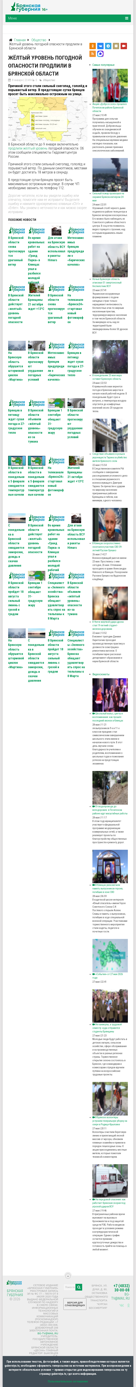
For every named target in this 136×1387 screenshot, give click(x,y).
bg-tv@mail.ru (48, 1333)
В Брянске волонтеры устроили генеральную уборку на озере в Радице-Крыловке (109, 1121)
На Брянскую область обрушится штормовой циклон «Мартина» (16, 366)
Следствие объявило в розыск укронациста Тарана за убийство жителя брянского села (109, 457)
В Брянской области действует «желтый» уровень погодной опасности (16, 308)
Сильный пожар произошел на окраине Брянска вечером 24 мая (108, 197)
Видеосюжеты (100, 674)
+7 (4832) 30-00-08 (122, 1288)
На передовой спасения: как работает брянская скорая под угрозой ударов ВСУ (109, 1203)
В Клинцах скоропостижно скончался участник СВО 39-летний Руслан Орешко (107, 547)
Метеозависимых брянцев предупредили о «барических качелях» (76, 251)
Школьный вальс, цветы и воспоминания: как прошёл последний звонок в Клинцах (107, 717)
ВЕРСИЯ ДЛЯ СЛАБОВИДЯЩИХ (75, 1305)
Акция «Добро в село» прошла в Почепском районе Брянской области (109, 108)
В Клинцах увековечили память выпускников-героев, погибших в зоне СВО (107, 888)
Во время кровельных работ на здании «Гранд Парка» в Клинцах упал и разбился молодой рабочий (36, 260)
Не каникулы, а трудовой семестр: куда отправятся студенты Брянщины (107, 1028)
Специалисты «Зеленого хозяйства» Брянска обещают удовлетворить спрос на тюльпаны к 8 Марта (56, 600)
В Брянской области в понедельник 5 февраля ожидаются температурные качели (16, 481)
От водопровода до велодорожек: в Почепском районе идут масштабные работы (110, 810)
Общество (49, 80)
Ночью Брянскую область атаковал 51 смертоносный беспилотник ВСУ (106, 283)
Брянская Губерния (15, 1293)
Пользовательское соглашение (68, 1381)
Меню (12, 18)
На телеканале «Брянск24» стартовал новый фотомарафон (75, 308)
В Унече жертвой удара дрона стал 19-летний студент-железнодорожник (108, 625)
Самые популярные (103, 65)
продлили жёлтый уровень (27, 148)
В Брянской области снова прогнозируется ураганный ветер (16, 251)
